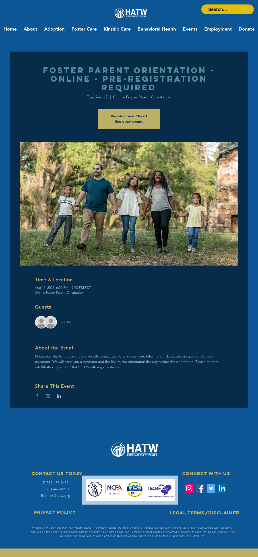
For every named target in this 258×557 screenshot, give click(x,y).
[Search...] (217, 9)
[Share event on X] (48, 396)
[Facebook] (200, 488)
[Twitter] (211, 488)
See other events (129, 121)
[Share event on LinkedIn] (59, 396)
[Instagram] (189, 488)
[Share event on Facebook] (37, 396)
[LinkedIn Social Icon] (222, 488)
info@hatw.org (57, 495)
